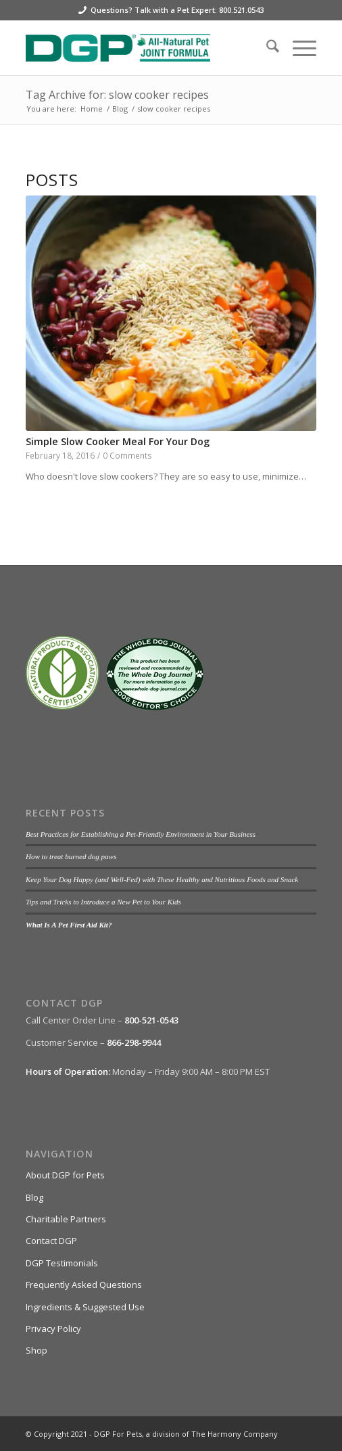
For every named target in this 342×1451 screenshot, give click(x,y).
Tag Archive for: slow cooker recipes (117, 94)
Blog (34, 1197)
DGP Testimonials (62, 1263)
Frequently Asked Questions (84, 1285)
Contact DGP (51, 1241)
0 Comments (127, 455)
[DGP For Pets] (142, 48)
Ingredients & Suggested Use (85, 1307)
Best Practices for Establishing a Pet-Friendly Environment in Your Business (140, 834)
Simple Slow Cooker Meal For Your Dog (118, 441)
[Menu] (297, 48)
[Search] (266, 48)
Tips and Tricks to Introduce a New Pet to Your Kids (103, 902)
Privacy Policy (53, 1328)
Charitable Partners (66, 1219)
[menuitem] (266, 48)
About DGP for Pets (65, 1175)
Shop (36, 1350)
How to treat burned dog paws (71, 856)
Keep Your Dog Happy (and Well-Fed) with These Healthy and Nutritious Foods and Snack (162, 879)
